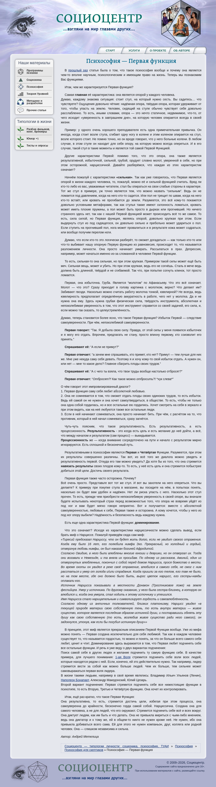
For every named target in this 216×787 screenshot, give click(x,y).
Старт (110, 50)
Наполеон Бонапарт (75, 680)
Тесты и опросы (37, 145)
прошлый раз (78, 70)
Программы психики (35, 71)
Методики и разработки (35, 102)
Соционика (34, 80)
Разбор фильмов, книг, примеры (38, 130)
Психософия (35, 87)
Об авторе (181, 50)
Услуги (134, 50)
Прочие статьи (36, 110)
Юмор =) (32, 138)
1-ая (118, 657)
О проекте (158, 50)
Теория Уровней (37, 94)
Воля (125, 657)
